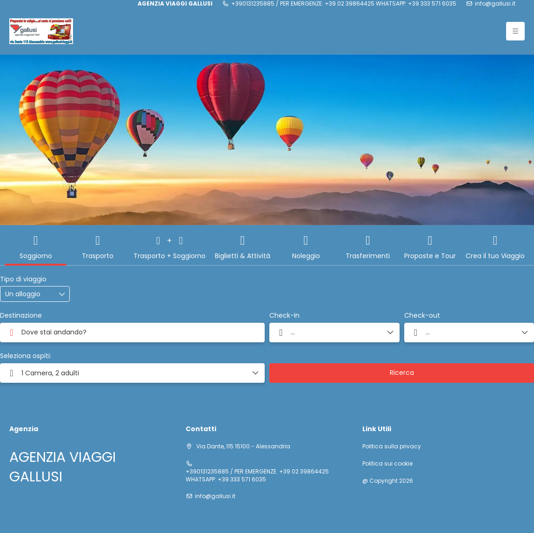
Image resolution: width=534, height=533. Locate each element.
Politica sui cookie (387, 463)
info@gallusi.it (495, 3)
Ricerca (402, 372)
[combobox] (132, 332)
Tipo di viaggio (23, 279)
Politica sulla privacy (391, 446)
